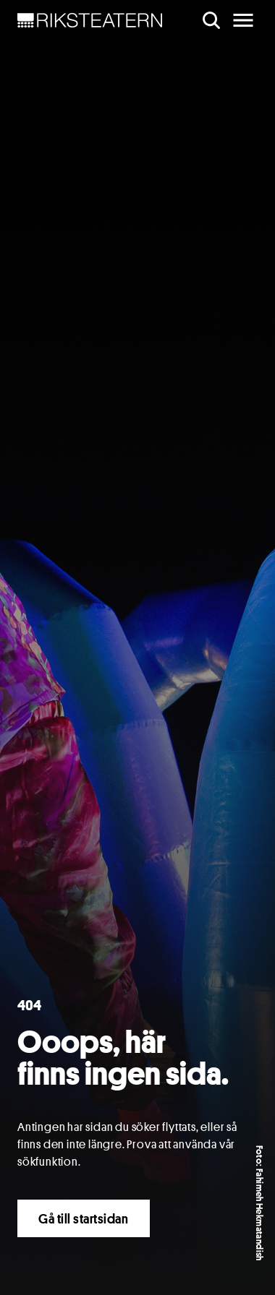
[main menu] (243, 20)
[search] (211, 20)
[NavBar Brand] (90, 20)
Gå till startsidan (83, 1218)
